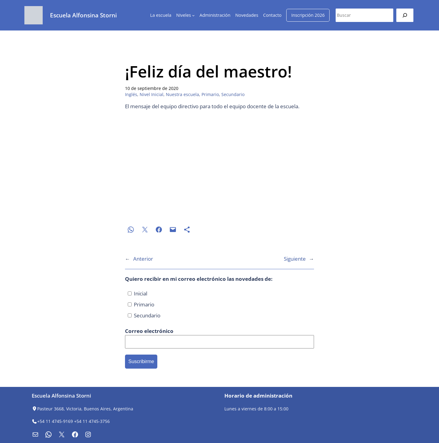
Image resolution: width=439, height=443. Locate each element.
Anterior (143, 258)
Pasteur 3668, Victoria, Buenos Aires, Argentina (85, 409)
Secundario (232, 94)
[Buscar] (404, 15)
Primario (210, 94)
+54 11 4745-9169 (55, 421)
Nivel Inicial (151, 94)
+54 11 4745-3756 (92, 421)
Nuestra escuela (182, 94)
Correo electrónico (149, 330)
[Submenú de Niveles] (193, 15)
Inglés (131, 94)
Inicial (137, 293)
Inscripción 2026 (308, 15)
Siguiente (295, 258)
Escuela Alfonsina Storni (83, 15)
